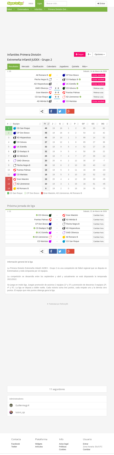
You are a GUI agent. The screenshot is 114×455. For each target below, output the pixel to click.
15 (76, 184)
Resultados (13, 66)
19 (53, 128)
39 (94, 156)
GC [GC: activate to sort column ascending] (93, 124)
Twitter (14, 447)
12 (94, 133)
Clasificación (38, 66)
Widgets (38, 444)
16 (61, 128)
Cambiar (86, 449)
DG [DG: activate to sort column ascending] (102, 124)
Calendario (51, 66)
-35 (104, 179)
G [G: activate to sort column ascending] (60, 124)
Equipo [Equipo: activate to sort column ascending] (16, 124)
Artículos (39, 447)
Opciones (99, 54)
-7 (104, 161)
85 (84, 128)
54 (84, 133)
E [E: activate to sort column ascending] (67, 124)
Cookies (62, 449)
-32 (104, 174)
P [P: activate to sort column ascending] (74, 124)
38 (104, 142)
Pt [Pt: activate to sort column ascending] (45, 124)
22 (104, 151)
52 (104, 137)
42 (104, 133)
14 (61, 137)
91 (94, 188)
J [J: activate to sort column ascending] (52, 124)
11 (76, 170)
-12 (104, 156)
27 (94, 142)
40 (94, 165)
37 (94, 161)
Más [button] (84, 66)
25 (104, 147)
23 (94, 128)
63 (94, 179)
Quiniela (75, 66)
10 (76, 165)
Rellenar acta (98, 88)
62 (104, 128)
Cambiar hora (98, 215)
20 (53, 161)
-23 (104, 170)
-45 (104, 184)
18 (53, 133)
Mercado (25, 66)
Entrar (101, 3)
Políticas (62, 447)
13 (9, 184)
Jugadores (63, 66)
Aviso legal (63, 444)
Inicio (31, 3)
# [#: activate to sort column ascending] (7, 124)
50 (84, 151)
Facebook (15, 444)
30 (84, 161)
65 (84, 142)
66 (84, 137)
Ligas (40, 3)
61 (94, 184)
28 (94, 151)
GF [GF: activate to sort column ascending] (83, 124)
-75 (104, 188)
